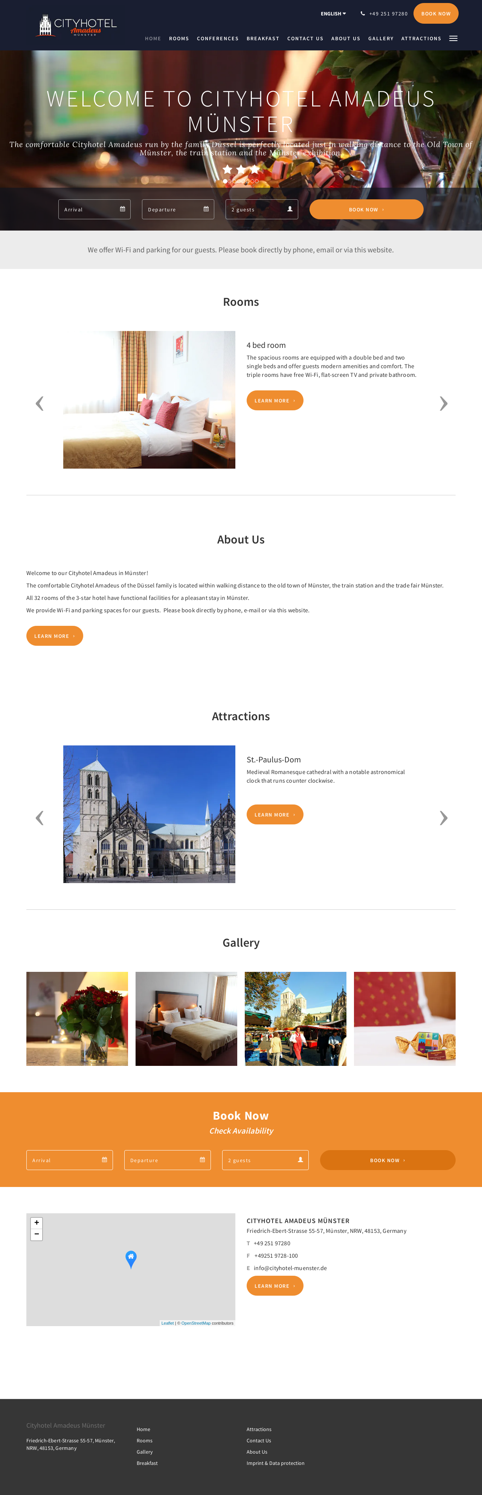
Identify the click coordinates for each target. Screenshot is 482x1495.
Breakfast (147, 1463)
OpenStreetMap (196, 1323)
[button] (453, 37)
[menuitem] (155, 38)
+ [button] (36, 1223)
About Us (257, 1451)
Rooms (145, 1440)
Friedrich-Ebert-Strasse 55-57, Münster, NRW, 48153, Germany (326, 1230)
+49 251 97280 (272, 1243)
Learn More (272, 400)
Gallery (145, 1451)
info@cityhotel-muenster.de (290, 1268)
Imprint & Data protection (276, 1463)
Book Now (363, 209)
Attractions (259, 1429)
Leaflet (168, 1323)
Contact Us (259, 1440)
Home (143, 1429)
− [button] (36, 1234)
